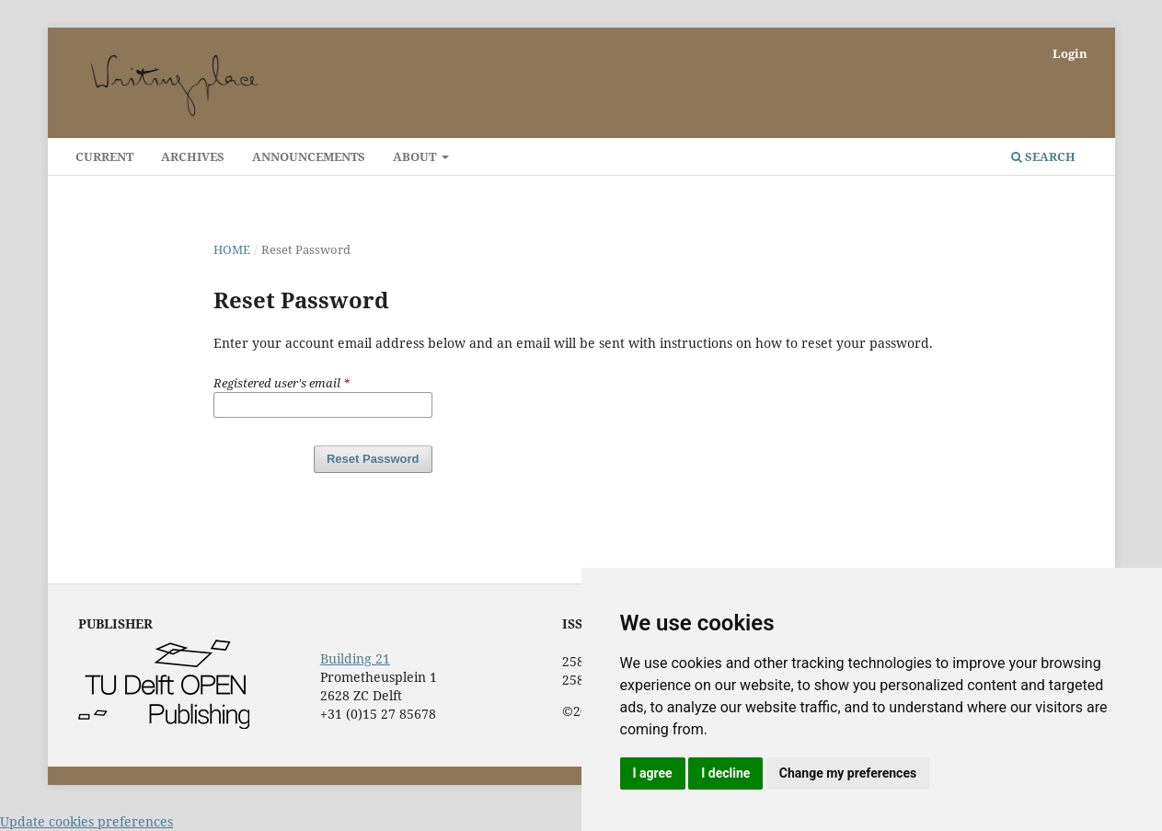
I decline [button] (725, 773)
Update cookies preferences (86, 821)
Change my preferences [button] (847, 773)
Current (104, 156)
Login (1070, 53)
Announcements (308, 156)
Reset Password (373, 459)
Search (1043, 156)
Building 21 (355, 658)
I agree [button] (653, 773)
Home (231, 249)
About (416, 156)
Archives (192, 156)
